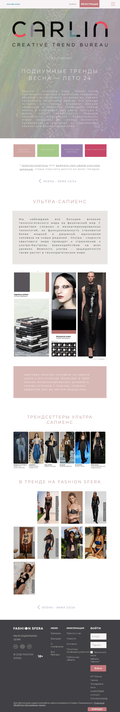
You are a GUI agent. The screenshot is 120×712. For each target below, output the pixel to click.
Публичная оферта (73, 658)
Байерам (56, 633)
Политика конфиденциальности (79, 650)
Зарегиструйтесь (35, 165)
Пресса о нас (74, 633)
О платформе (57, 645)
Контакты (72, 644)
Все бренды (55, 653)
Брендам (56, 638)
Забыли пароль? (95, 660)
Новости (71, 638)
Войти (72, 4)
